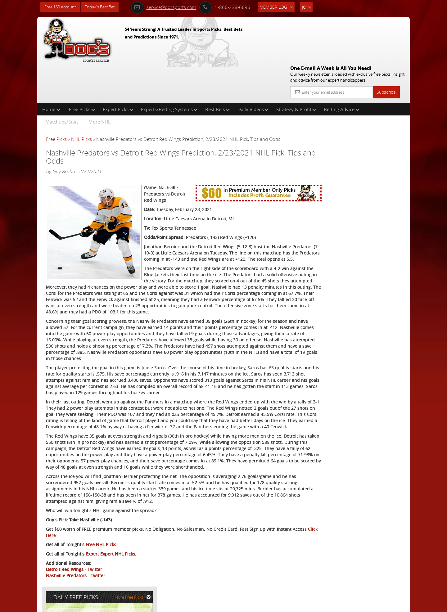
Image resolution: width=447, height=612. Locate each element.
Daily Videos (253, 69)
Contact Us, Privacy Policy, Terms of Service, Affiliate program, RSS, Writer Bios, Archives (261, 604)
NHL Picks (81, 99)
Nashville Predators (66, 583)
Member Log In (283, 7)
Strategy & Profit (296, 69)
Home (51, 69)
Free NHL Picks (101, 552)
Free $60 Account (61, 7)
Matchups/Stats (62, 82)
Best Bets (217, 69)
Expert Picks (118, 69)
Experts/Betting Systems (169, 69)
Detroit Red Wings (65, 576)
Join (314, 7)
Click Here (87, 542)
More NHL (99, 82)
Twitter (95, 576)
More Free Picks (382, 103)
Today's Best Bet (104, 7)
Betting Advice (341, 69)
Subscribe (386, 47)
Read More (383, 201)
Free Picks (82, 69)
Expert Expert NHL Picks (110, 561)
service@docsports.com (171, 7)
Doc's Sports (356, 153)
